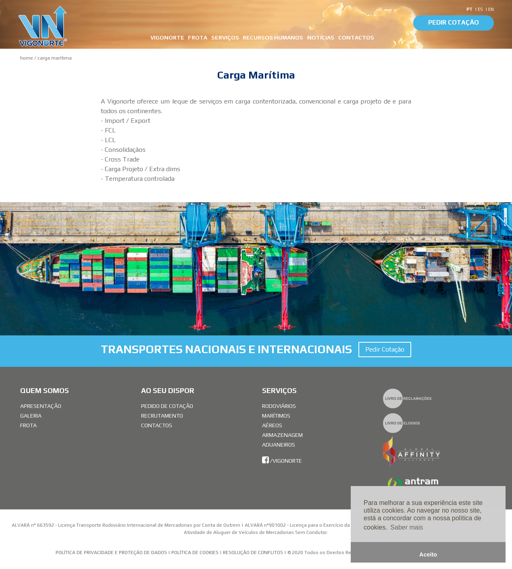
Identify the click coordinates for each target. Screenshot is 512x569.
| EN (489, 9)
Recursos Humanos (273, 37)
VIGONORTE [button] (167, 37)
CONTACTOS (356, 37)
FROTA (197, 37)
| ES (479, 9)
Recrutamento (162, 415)
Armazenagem (282, 435)
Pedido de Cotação (167, 406)
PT (470, 9)
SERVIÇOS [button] (225, 37)
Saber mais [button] (406, 527)
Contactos (156, 425)
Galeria (31, 415)
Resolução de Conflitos (253, 552)
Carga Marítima (54, 58)
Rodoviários (279, 406)
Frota (28, 425)
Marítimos (276, 415)
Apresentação (40, 406)
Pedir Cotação (453, 22)
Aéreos (272, 425)
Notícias (320, 37)
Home (26, 58)
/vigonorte (282, 460)
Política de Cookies (195, 552)
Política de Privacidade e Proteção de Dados (111, 552)
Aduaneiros (278, 444)
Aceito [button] (428, 554)
